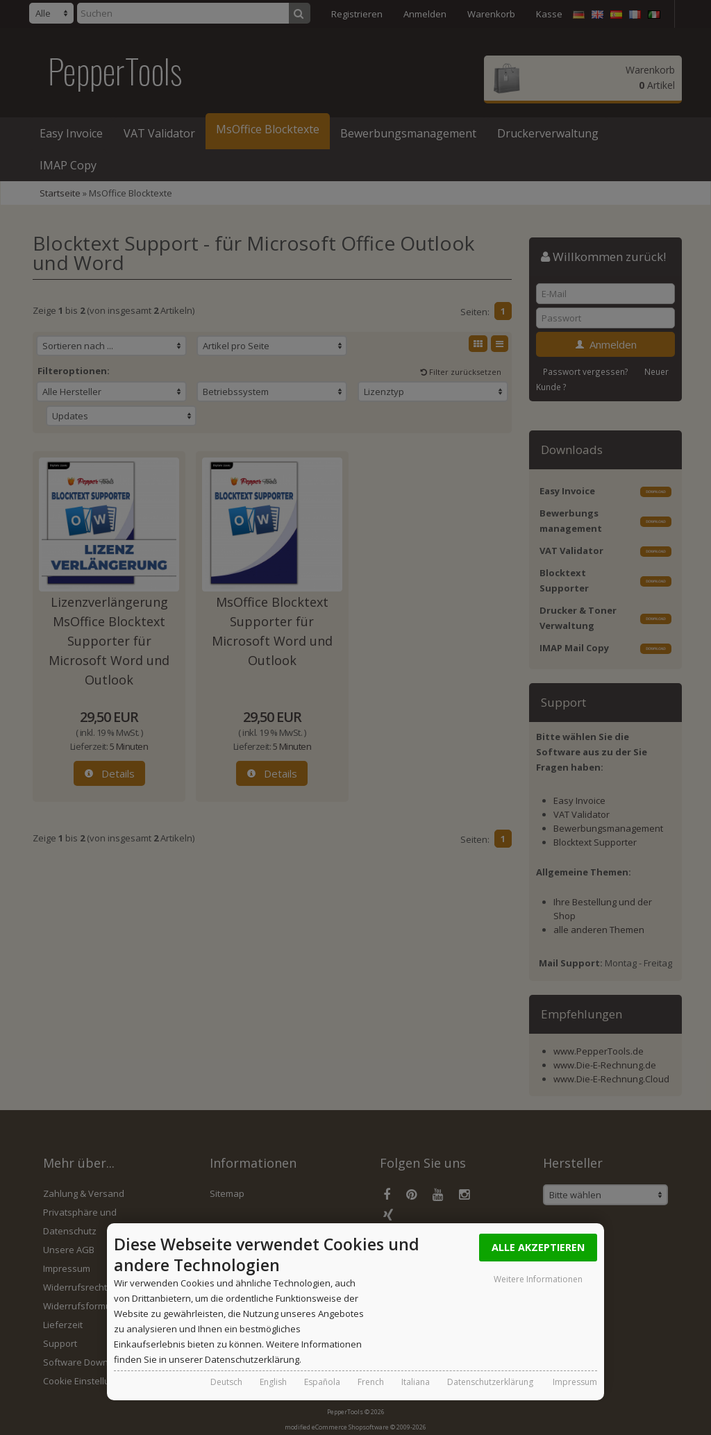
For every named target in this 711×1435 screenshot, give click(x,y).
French (371, 1382)
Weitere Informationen (538, 1279)
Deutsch (226, 1382)
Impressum (575, 1382)
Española (322, 1382)
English (273, 1382)
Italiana (415, 1382)
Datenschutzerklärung (490, 1382)
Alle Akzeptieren (538, 1247)
